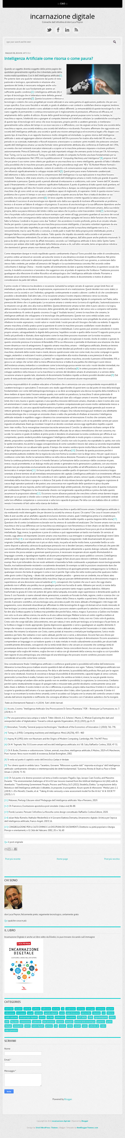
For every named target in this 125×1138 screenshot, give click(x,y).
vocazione (71, 1017)
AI (63, 1009)
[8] (77, 368)
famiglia (69, 1021)
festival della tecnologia (85, 1021)
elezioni (60, 1021)
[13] (115, 519)
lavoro (42, 1017)
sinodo (77, 1026)
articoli (27, 53)
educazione (9, 1013)
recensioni (21, 1013)
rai (56, 1026)
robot (70, 1026)
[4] (101, 158)
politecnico (59, 1017)
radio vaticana (11, 1017)
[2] (32, 92)
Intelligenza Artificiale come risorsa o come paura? (48, 58)
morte (27, 1026)
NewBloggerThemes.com (87, 1127)
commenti (100, 1009)
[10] (73, 450)
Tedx (90, 1017)
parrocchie (86, 1013)
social (30, 1013)
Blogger (68, 1099)
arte (6, 1021)
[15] (54, 582)
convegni (90, 1009)
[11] (34, 470)
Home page (62, 859)
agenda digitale (51, 1013)
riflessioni (46, 1009)
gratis (109, 1021)
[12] (39, 493)
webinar (36, 1009)
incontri (18, 1009)
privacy (49, 1026)
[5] (61, 171)
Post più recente (13, 859)
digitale (110, 1009)
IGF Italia (82, 1017)
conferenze (70, 1009)
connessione (25, 1021)
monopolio (18, 1026)
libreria (110, 1013)
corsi (62, 1013)
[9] (112, 375)
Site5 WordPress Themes (47, 1127)
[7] (102, 211)
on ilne (50, 1017)
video (103, 1026)
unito (85, 1026)
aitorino (81, 1009)
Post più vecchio (112, 859)
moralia (56, 1009)
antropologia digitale (28, 1017)
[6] (45, 197)
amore (112, 1017)
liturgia (8, 1026)
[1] (61, 75)
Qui (6, 842)
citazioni (96, 1013)
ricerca (62, 1026)
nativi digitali (37, 1026)
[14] (20, 539)
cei (103, 1013)
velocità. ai (93, 1026)
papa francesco (72, 1013)
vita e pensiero (11, 1030)
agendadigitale (101, 1017)
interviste (9, 1009)
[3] (33, 98)
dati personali (48, 1021)
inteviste (38, 1013)
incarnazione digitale (62, 16)
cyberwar (36, 1021)
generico (100, 1021)
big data (14, 1021)
